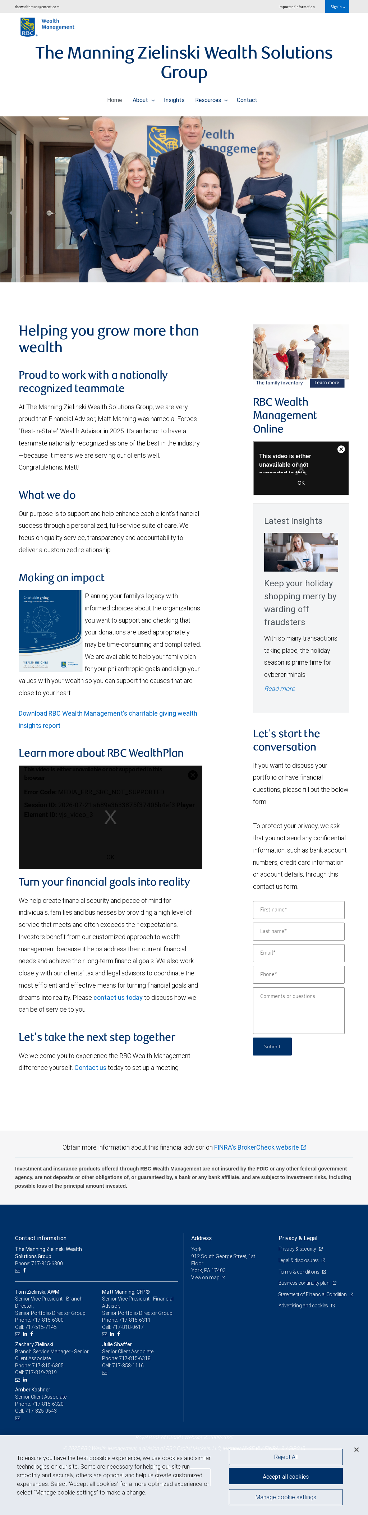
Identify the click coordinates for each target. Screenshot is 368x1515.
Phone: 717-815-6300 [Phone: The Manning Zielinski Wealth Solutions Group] (39, 1263)
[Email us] (18, 1270)
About (144, 98)
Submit (273, 1046)
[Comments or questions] (299, 1010)
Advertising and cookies (305, 1313)
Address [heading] (201, 1238)
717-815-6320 (48, 1404)
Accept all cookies (286, 1475)
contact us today (118, 997)
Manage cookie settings (286, 1498)
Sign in (338, 6)
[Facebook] (25, 1270)
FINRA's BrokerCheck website (256, 1147)
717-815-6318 (135, 1358)
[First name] (299, 910)
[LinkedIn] (26, 1334)
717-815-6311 (135, 1320)
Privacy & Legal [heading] (298, 1238)
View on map (206, 1277)
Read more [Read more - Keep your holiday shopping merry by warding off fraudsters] (279, 688)
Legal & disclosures (300, 1260)
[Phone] (299, 975)
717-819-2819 (41, 1372)
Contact (247, 98)
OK (110, 857)
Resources (211, 98)
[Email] (299, 953)
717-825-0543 (41, 1411)
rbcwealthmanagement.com (37, 6)
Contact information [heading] (40, 1238)
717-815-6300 (48, 1320)
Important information (297, 6)
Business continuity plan (305, 1283)
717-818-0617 (128, 1327)
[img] (184, 189)
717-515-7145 (41, 1327)
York (196, 1249)
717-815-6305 (48, 1365)
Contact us (90, 1067)
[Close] (356, 1450)
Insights (174, 98)
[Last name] (299, 932)
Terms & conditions (300, 1272)
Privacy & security (298, 1249)
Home (114, 98)
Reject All (286, 1456)
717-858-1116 (128, 1365)
